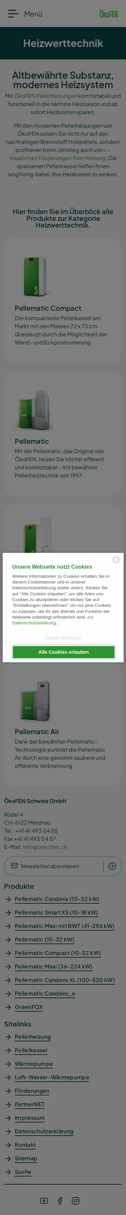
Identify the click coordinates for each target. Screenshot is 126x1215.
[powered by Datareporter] (116, 563)
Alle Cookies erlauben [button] (63, 652)
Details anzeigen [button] (63, 638)
